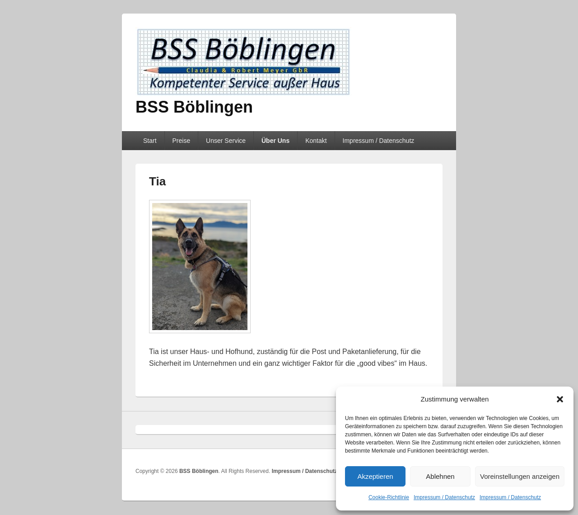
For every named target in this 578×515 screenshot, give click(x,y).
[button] (559, 399)
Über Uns (275, 140)
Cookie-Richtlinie (388, 497)
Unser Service (226, 140)
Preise (181, 140)
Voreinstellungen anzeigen (519, 476)
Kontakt (315, 140)
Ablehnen (440, 476)
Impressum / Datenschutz (444, 497)
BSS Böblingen (194, 107)
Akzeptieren (375, 476)
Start (150, 140)
